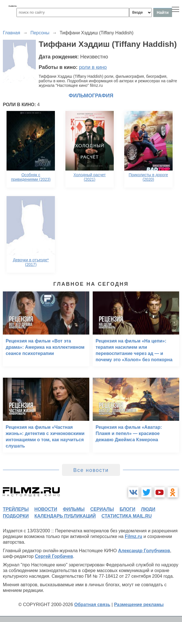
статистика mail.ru (127, 516)
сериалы (102, 509)
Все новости (91, 470)
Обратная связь (92, 604)
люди (148, 509)
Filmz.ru (133, 536)
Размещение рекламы (139, 604)
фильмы (73, 509)
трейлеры (16, 509)
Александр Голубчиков (144, 550)
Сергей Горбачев (54, 556)
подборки (16, 516)
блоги (127, 509)
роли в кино (93, 67)
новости (45, 509)
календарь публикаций (65, 516)
